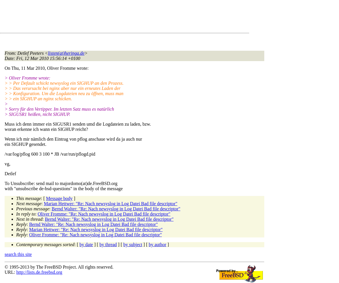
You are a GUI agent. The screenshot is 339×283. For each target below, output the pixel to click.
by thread (108, 244)
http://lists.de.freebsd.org (39, 272)
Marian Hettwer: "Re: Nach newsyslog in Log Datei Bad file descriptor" (110, 203)
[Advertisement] (110, 18)
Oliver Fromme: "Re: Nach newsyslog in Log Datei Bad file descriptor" (104, 214)
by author (157, 244)
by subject (132, 244)
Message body (59, 198)
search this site (18, 254)
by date (86, 244)
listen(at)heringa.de (66, 53)
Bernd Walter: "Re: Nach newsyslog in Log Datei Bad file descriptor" (116, 208)
